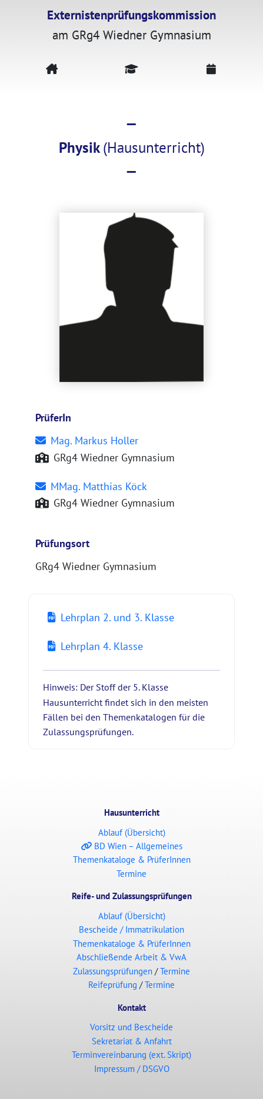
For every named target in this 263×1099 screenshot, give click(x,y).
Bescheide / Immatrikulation (131, 929)
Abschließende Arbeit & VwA (131, 957)
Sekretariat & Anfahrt (132, 1041)
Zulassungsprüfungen (112, 971)
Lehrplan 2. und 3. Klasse (111, 617)
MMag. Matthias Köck (91, 486)
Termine (131, 873)
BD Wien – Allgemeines (131, 846)
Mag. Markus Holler (86, 440)
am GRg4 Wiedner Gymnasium (131, 24)
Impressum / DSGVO (131, 1068)
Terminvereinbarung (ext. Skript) (131, 1054)
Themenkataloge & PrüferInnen (132, 859)
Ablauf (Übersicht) (131, 832)
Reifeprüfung (112, 984)
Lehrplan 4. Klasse (95, 646)
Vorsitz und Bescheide (131, 1027)
